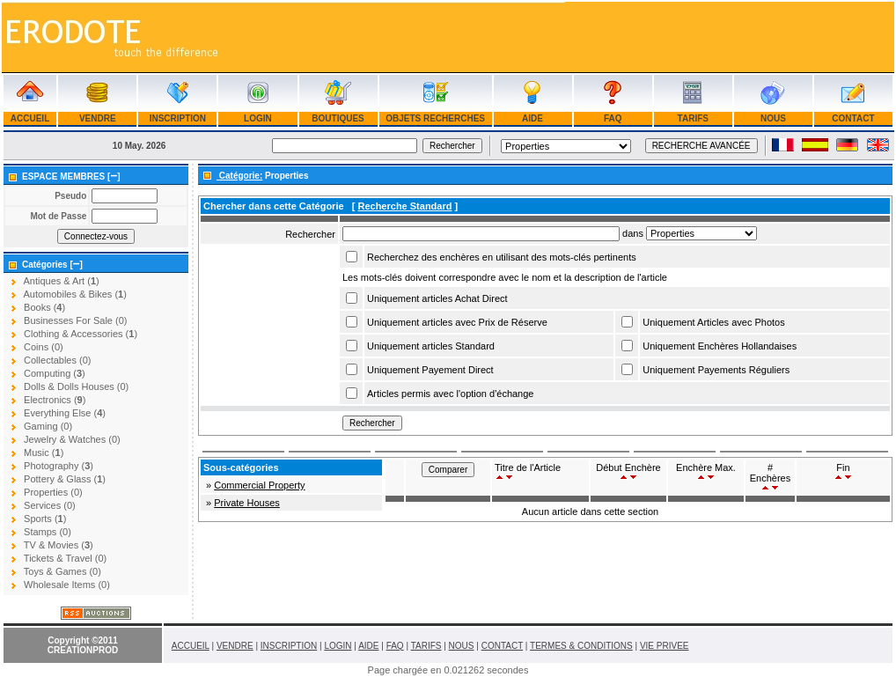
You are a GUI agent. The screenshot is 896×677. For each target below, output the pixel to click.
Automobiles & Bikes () (74, 294)
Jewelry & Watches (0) (72, 439)
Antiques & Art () (61, 281)
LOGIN (257, 118)
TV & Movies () (58, 545)
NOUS (773, 118)
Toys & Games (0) (62, 571)
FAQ (612, 118)
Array (701, 233)
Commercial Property (259, 485)
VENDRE (97, 118)
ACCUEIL (29, 118)
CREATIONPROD (83, 650)
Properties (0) (53, 492)
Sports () (45, 518)
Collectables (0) (57, 360)
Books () (44, 307)
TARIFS (693, 118)
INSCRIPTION (178, 118)
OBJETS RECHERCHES (435, 118)
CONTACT (854, 118)
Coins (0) (43, 347)
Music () (43, 452)
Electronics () (54, 399)
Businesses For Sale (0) (75, 320)
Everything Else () (65, 413)
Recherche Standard (404, 206)
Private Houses (247, 502)
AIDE (533, 118)
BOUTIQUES (338, 118)
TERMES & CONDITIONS (581, 646)
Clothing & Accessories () (80, 333)
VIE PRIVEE (664, 646)
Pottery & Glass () (65, 479)
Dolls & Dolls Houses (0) (76, 386)
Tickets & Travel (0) (65, 558)
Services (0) (50, 505)
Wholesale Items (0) (67, 584)
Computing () (54, 373)
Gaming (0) (48, 426)
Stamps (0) (47, 531)
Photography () (58, 465)
